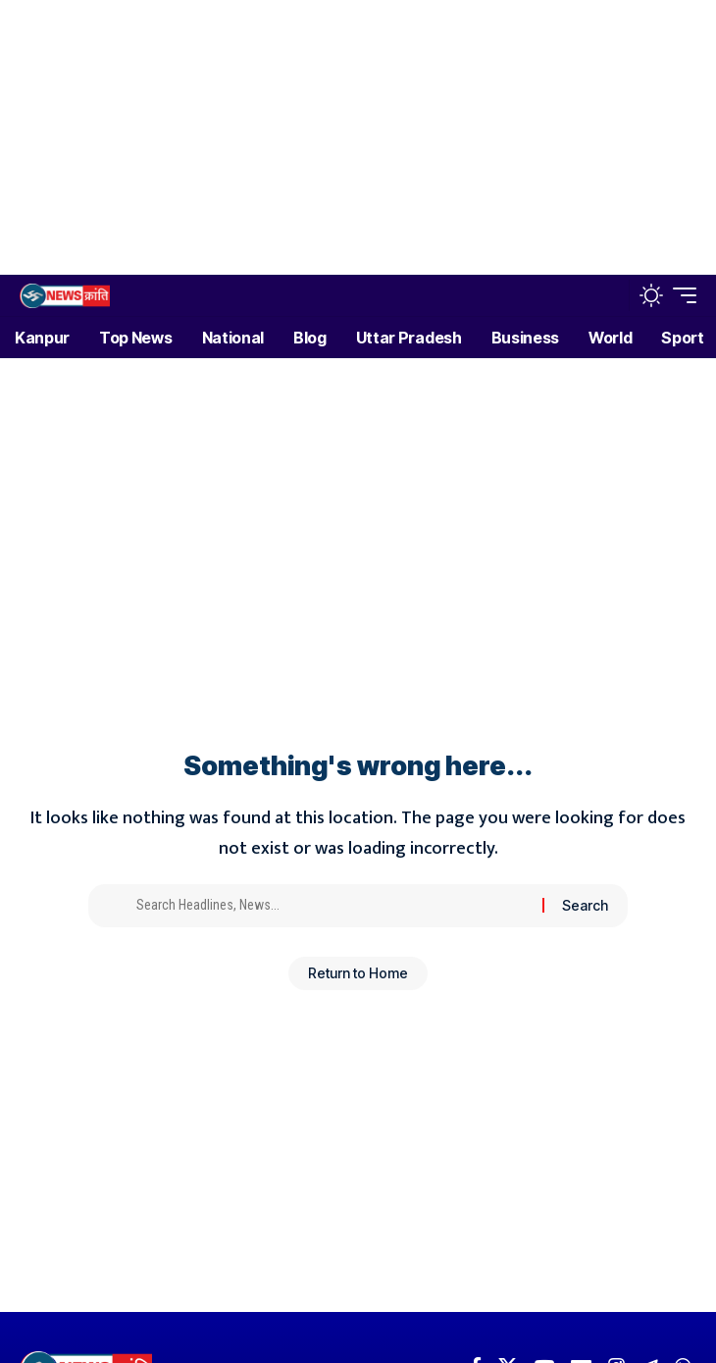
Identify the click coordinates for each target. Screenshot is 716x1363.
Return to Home (358, 973)
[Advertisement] (350, 137)
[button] (609, 296)
